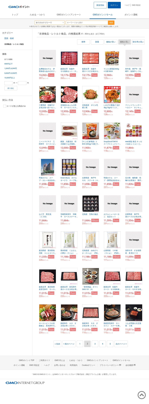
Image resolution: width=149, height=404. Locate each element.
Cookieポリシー (88, 365)
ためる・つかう (37, 14)
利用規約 (73, 365)
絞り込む (11, 88)
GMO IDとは (60, 360)
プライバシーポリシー (110, 365)
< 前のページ (68, 344)
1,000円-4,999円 (10, 68)
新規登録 (100, 5)
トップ (15, 14)
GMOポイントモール (103, 14)
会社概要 (130, 365)
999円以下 (8, 64)
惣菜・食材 (9, 38)
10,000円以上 (9, 78)
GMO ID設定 (136, 5)
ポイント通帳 (131, 14)
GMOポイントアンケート (69, 14)
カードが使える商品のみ (14, 106)
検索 (111, 23)
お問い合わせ (59, 365)
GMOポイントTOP (26, 360)
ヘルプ (127, 5)
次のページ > (121, 344)
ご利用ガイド (44, 360)
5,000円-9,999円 (10, 73)
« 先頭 (57, 344)
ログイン (114, 5)
